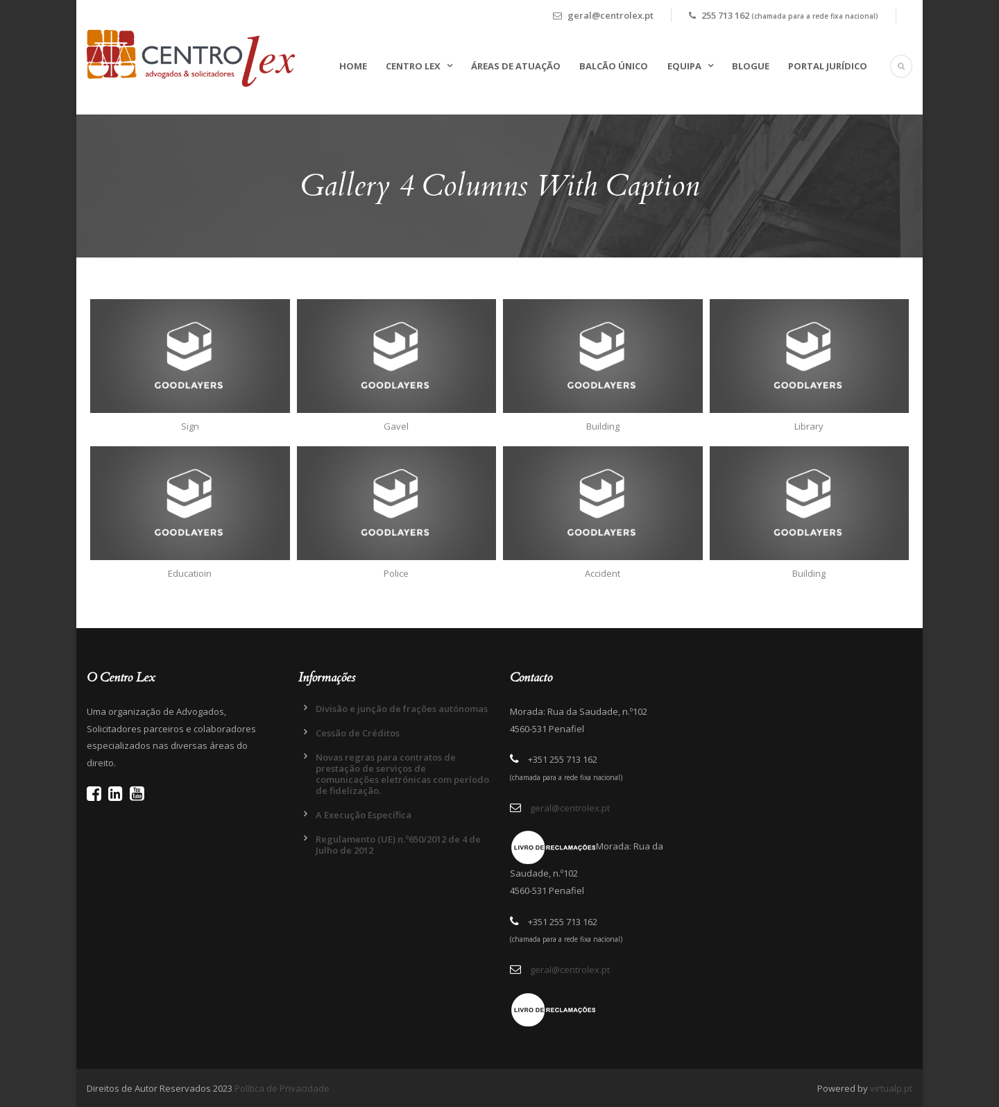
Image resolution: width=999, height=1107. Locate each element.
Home (353, 66)
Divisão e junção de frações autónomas (402, 708)
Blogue (750, 66)
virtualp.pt (891, 1088)
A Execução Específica (363, 815)
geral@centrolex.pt (570, 808)
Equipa (684, 66)
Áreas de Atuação (516, 66)
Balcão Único (613, 66)
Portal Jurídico (827, 66)
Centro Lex (413, 66)
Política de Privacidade (282, 1088)
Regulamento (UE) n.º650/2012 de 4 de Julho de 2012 (398, 844)
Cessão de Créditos (358, 733)
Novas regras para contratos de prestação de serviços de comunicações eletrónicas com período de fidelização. (402, 774)
